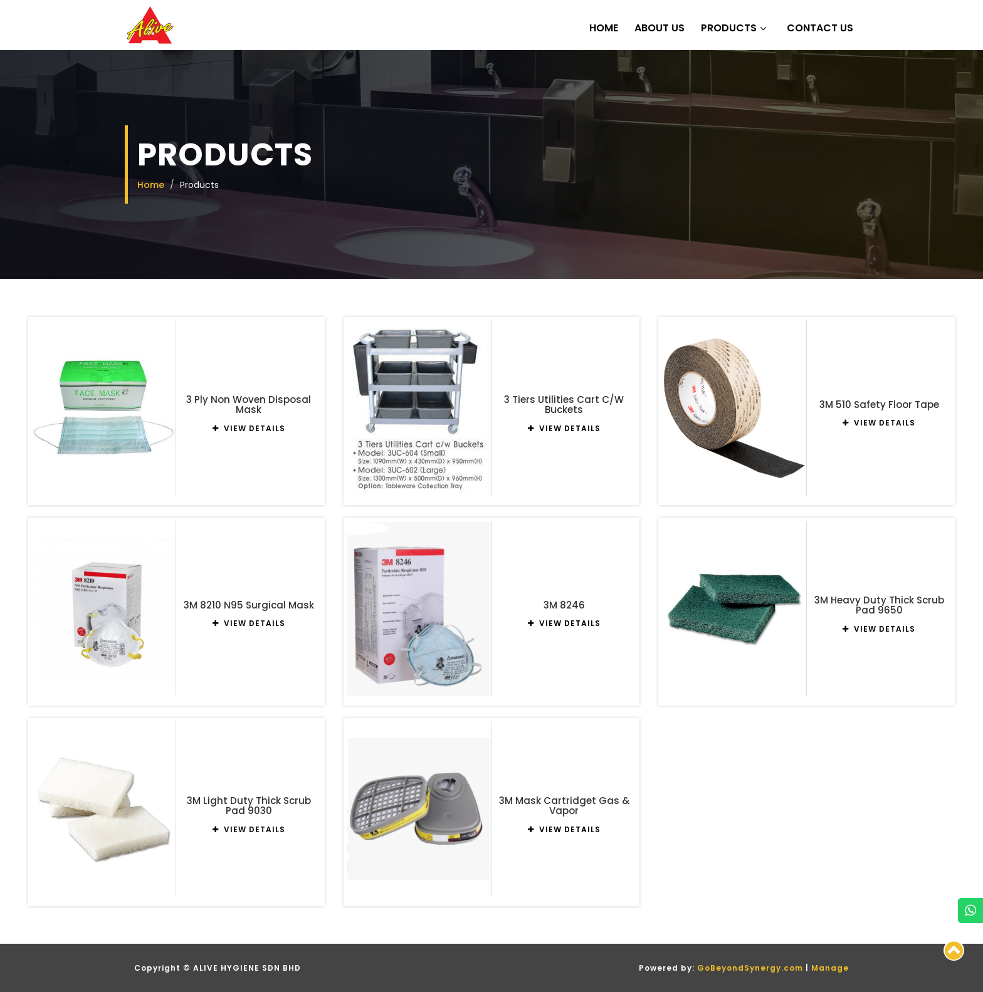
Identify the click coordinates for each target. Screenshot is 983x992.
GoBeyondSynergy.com (750, 968)
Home (603, 28)
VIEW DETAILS (249, 428)
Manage (830, 968)
